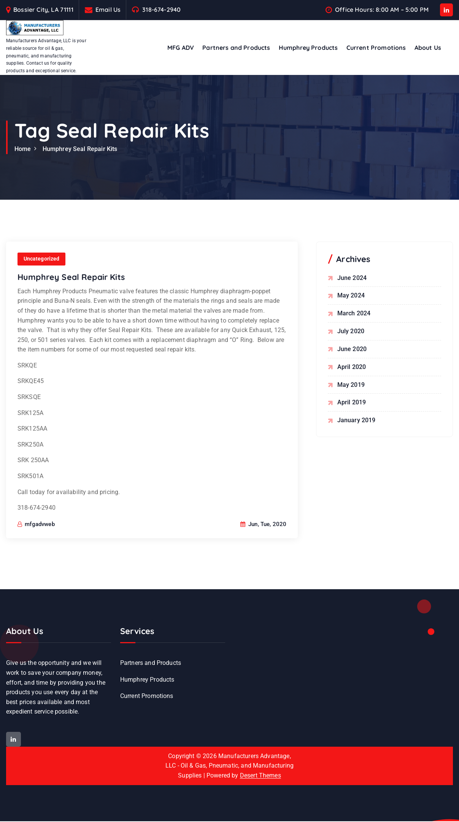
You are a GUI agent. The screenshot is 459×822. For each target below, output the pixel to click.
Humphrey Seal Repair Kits (80, 149)
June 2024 (352, 277)
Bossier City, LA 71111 (43, 9)
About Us (428, 47)
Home (22, 149)
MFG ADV (180, 47)
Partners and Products (236, 47)
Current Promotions (376, 47)
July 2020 (350, 330)
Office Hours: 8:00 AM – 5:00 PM (382, 9)
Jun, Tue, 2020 (263, 545)
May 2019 (351, 384)
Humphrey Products (308, 47)
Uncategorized (42, 280)
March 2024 (354, 313)
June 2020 (352, 348)
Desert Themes (260, 776)
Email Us (108, 9)
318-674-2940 (161, 9)
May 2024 (351, 295)
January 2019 (356, 419)
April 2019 (351, 401)
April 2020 (351, 366)
